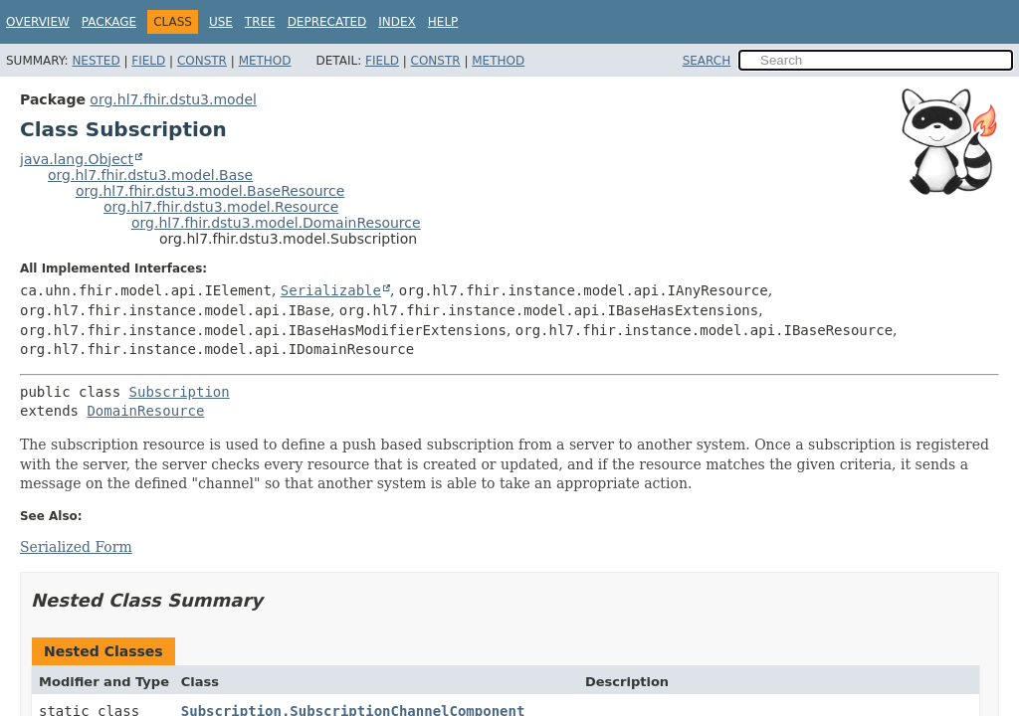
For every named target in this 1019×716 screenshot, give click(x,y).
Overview (38, 22)
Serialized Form (76, 547)
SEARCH (707, 61)
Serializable (331, 290)
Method (265, 61)
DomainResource (145, 411)
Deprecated (327, 22)
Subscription (179, 392)
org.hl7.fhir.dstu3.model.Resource (220, 207)
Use (221, 22)
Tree (260, 22)
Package (109, 22)
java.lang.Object (76, 159)
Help (443, 22)
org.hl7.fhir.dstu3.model (173, 99)
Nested (95, 61)
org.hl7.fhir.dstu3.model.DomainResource (276, 223)
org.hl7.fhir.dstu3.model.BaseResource (210, 191)
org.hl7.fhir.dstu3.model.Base (150, 175)
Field (148, 61)
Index (397, 22)
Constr (202, 61)
